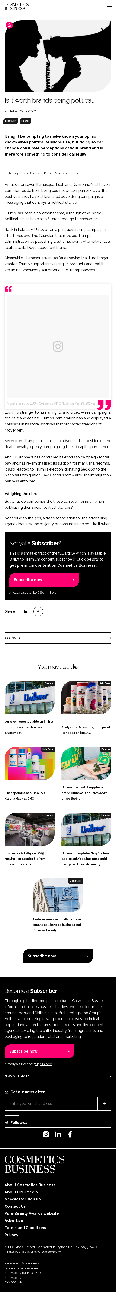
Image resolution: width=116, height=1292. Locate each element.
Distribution (75, 881)
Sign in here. (48, 592)
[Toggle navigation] (109, 6)
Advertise (14, 1220)
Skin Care (105, 683)
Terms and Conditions (25, 1228)
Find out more (17, 1076)
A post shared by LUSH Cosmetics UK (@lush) (38, 403)
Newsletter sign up (23, 1199)
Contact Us (15, 1206)
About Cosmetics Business (30, 1185)
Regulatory (10, 121)
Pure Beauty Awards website (32, 1213)
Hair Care (47, 749)
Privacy (11, 1235)
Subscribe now (28, 580)
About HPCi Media (21, 1192)
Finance (25, 121)
